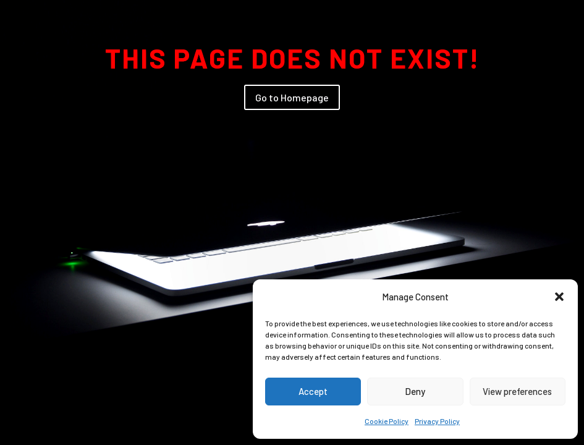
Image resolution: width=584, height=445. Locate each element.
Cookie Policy (386, 421)
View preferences (517, 391)
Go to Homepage (292, 97)
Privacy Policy (437, 421)
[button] (559, 296)
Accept (313, 391)
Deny (415, 391)
